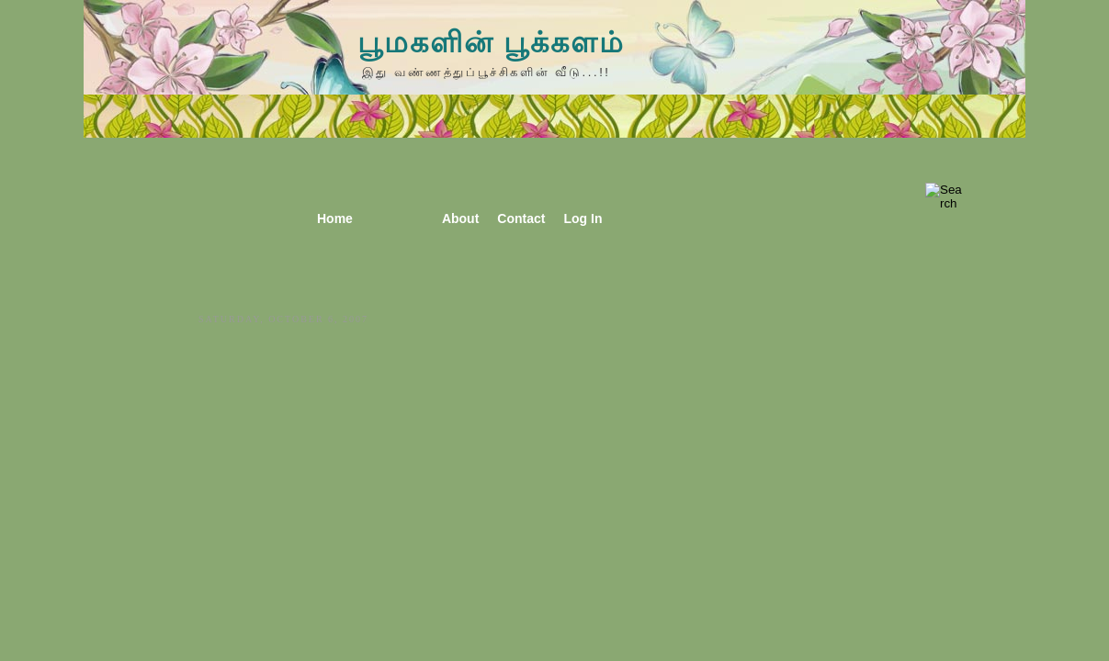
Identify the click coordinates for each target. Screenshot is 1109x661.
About (460, 218)
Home (335, 218)
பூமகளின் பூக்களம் (491, 42)
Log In (582, 218)
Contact (521, 218)
